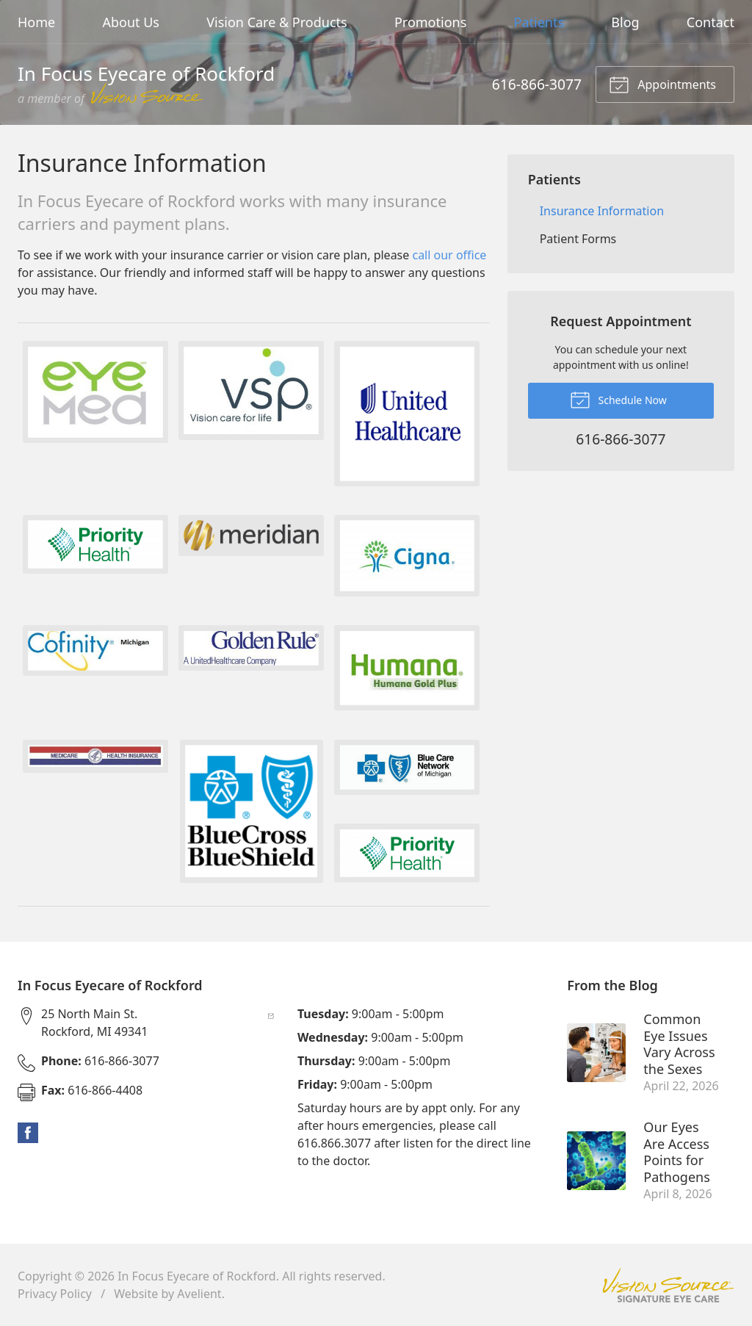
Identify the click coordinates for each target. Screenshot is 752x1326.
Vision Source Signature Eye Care (668, 1285)
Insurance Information (602, 211)
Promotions (430, 22)
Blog (625, 22)
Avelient (199, 1294)
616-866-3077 (537, 84)
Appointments (662, 83)
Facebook (28, 1133)
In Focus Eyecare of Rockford (197, 1276)
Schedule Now (618, 399)
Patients (539, 22)
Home (36, 22)
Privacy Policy (55, 1294)
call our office (449, 255)
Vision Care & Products (276, 22)
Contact (710, 22)
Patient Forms (578, 239)
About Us (130, 22)
